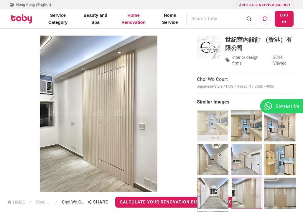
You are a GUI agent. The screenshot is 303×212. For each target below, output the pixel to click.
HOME (16, 202)
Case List (43, 202)
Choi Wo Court (73, 202)
